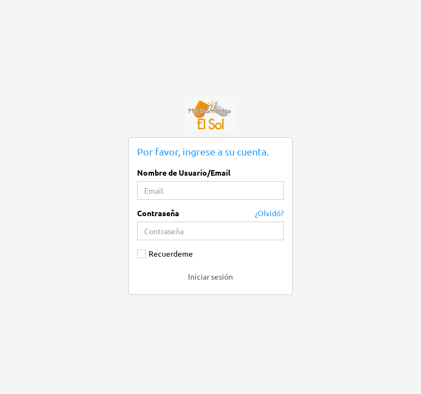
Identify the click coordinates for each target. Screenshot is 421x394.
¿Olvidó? (269, 213)
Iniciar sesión (210, 276)
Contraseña (158, 213)
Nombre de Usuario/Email (183, 172)
